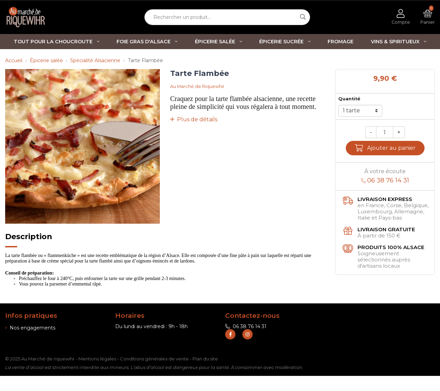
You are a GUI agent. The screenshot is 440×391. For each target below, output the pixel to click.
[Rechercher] (303, 17)
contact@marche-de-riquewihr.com (272, 336)
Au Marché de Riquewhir (197, 86)
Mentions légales (97, 374)
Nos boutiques (25, 346)
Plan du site (205, 374)
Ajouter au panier (385, 148)
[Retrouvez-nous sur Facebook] (230, 349)
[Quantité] (384, 132)
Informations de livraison (36, 337)
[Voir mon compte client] (401, 17)
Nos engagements (30, 328)
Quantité (349, 98)
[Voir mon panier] (427, 17)
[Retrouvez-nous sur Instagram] (247, 349)
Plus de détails (193, 119)
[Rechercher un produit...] (220, 17)
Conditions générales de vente (154, 374)
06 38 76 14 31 (245, 326)
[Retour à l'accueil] (36, 17)
